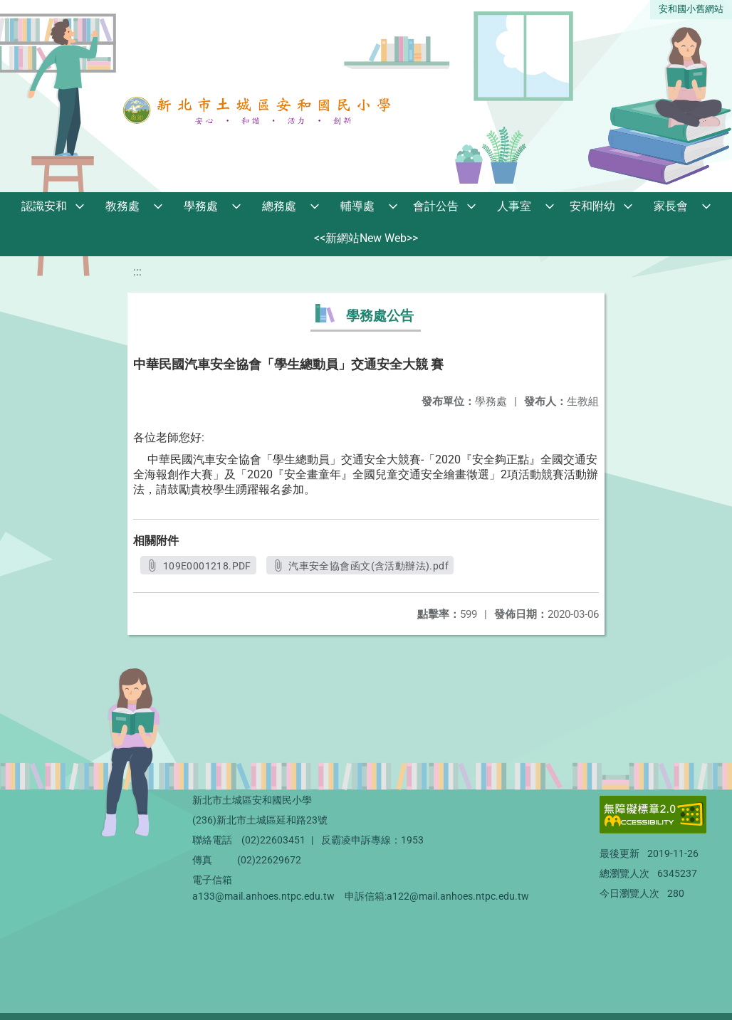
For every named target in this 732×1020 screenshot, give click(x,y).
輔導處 (357, 206)
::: (137, 271)
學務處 (201, 206)
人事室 (514, 206)
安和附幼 (592, 206)
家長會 (671, 206)
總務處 (279, 206)
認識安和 (44, 206)
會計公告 (436, 206)
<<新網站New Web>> (366, 238)
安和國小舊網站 (691, 9)
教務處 (122, 206)
